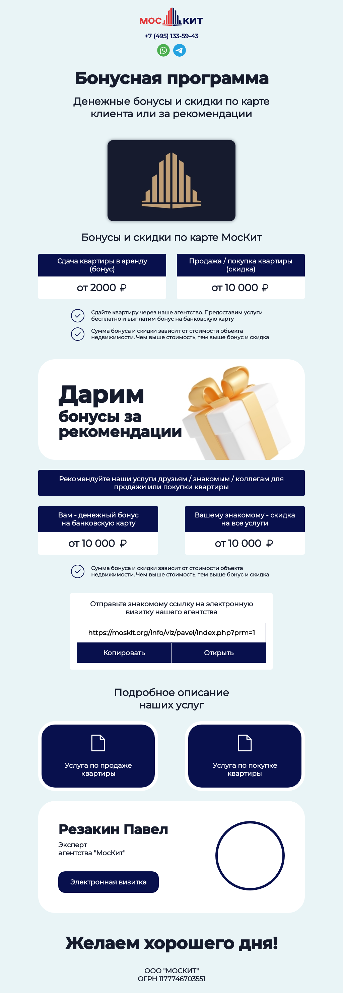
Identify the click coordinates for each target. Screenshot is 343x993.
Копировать (124, 653)
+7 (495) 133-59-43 (171, 36)
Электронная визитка (108, 882)
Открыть (218, 653)
